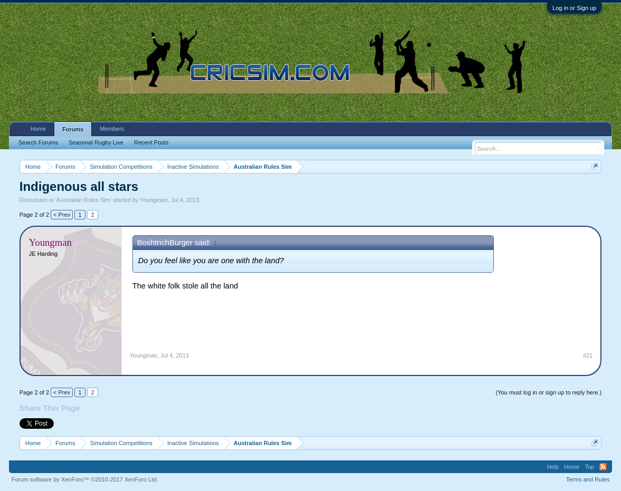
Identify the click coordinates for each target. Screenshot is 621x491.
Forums (72, 129)
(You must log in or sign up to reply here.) (548, 392)
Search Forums (38, 142)
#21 (588, 355)
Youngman (153, 200)
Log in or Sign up (574, 8)
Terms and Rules (588, 479)
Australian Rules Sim (83, 200)
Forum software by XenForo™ (85, 479)
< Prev (61, 214)
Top (589, 467)
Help (553, 467)
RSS (603, 466)
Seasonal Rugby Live (96, 142)
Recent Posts (151, 142)
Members (112, 129)
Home (38, 129)
